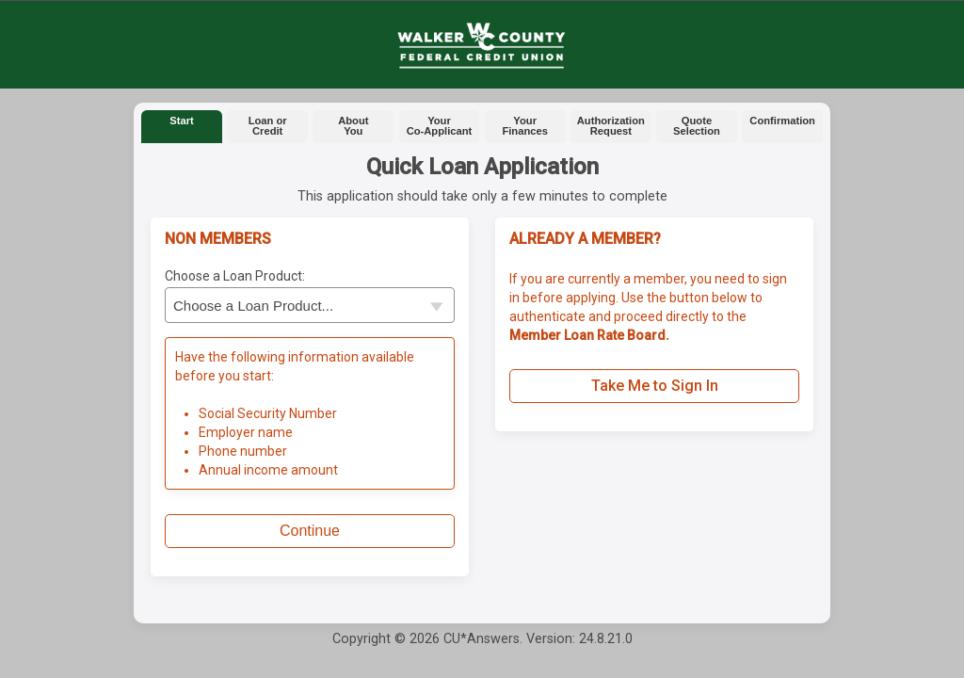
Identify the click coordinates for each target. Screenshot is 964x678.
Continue (310, 531)
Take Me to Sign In (654, 386)
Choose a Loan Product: (235, 275)
